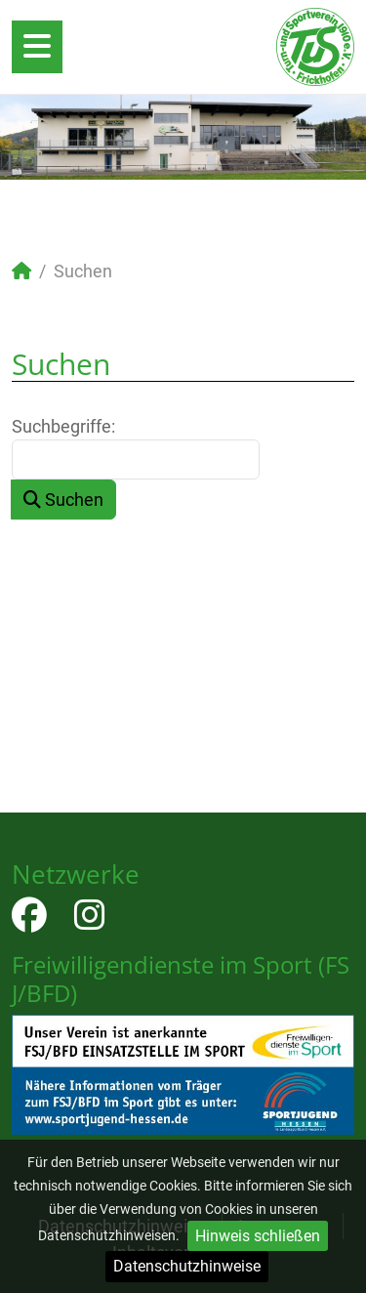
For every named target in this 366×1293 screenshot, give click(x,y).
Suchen (63, 499)
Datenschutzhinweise (187, 1266)
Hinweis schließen (257, 1236)
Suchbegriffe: (63, 426)
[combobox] (136, 459)
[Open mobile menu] (37, 46)
